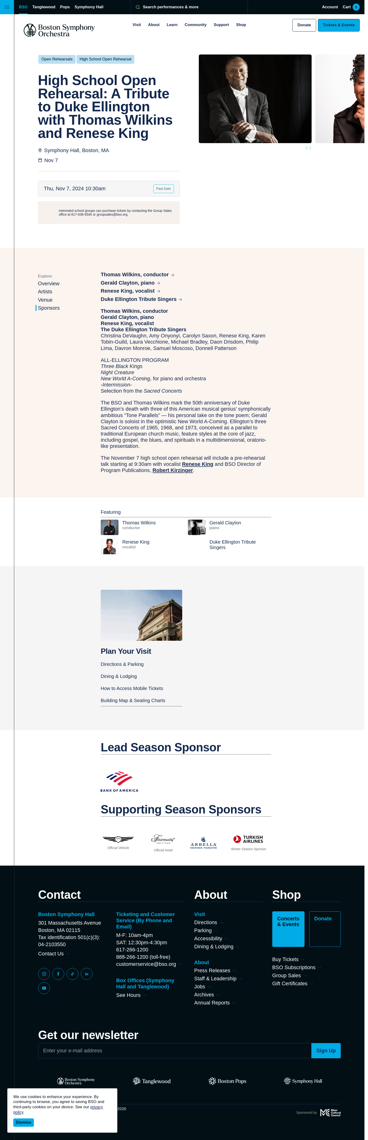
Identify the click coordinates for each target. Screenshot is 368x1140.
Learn (172, 25)
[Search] (186, 7)
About (154, 25)
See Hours (128, 995)
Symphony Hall (89, 7)
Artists (45, 292)
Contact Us (51, 954)
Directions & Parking (122, 664)
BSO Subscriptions (294, 967)
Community (196, 25)
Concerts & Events (288, 921)
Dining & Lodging (119, 676)
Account (330, 7)
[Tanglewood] (151, 1081)
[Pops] (227, 1081)
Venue (45, 300)
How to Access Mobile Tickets (132, 688)
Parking (203, 930)
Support (221, 25)
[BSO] (76, 1081)
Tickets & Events (339, 25)
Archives (204, 995)
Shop (241, 25)
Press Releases (212, 970)
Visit (136, 25)
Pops (65, 7)
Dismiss (23, 1122)
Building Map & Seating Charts (133, 700)
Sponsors (49, 308)
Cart (351, 7)
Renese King (197, 464)
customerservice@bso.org (146, 964)
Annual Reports (212, 1003)
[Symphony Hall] (303, 1081)
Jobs (199, 987)
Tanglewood (43, 7)
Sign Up (326, 1051)
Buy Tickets (285, 959)
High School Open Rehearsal (105, 59)
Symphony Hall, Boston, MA (76, 150)
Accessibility (208, 938)
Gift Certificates (290, 983)
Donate (304, 25)
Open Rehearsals (57, 59)
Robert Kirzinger (173, 470)
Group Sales (286, 975)
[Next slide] (309, 147)
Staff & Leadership (215, 978)
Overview (48, 283)
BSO (23, 7)
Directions (205, 922)
